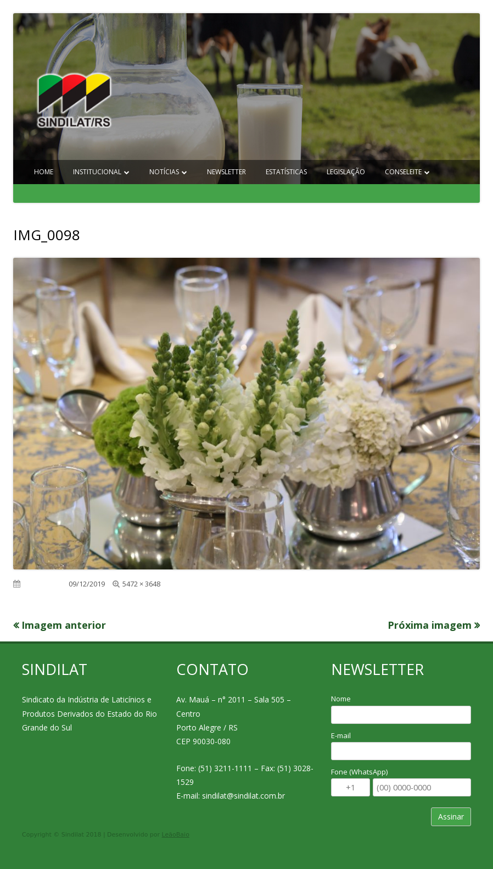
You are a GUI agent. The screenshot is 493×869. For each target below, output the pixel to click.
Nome (341, 699)
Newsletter (226, 171)
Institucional (97, 171)
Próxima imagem (430, 625)
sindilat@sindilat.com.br (243, 795)
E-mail (341, 735)
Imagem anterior (63, 625)
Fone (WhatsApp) (359, 772)
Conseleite (403, 171)
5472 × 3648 (141, 584)
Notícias (164, 171)
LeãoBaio (175, 834)
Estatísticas (286, 171)
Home (43, 171)
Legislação (346, 171)
